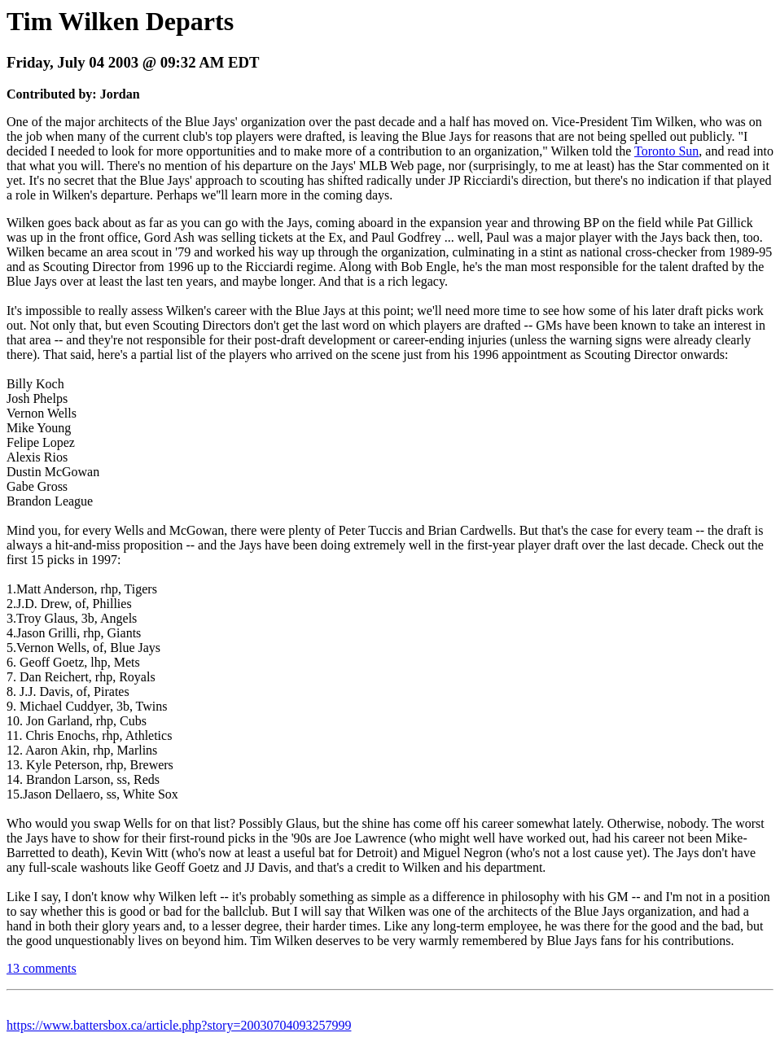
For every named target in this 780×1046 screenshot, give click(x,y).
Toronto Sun (666, 151)
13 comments (42, 968)
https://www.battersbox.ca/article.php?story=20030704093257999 (179, 1025)
